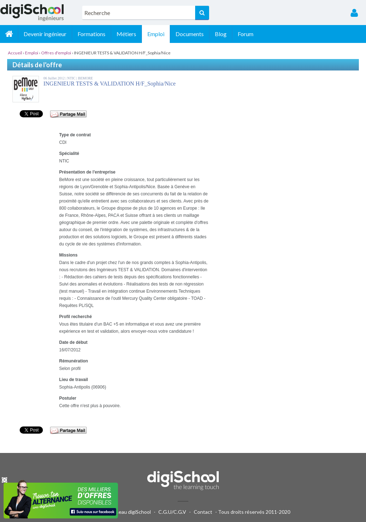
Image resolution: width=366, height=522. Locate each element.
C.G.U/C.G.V (172, 512)
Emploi (155, 33)
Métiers (126, 33)
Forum (245, 33)
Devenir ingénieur (45, 33)
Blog (221, 33)
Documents (189, 33)
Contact (203, 512)
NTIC (71, 78)
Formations (91, 33)
